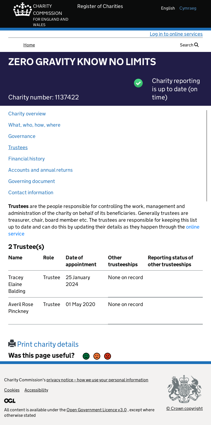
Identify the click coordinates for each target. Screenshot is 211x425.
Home (29, 45)
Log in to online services (176, 34)
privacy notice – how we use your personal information (97, 379)
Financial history (26, 158)
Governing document (31, 181)
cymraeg (187, 8)
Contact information (30, 192)
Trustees (18, 147)
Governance (21, 136)
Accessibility (36, 390)
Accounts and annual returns (40, 170)
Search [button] (189, 45)
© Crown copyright (184, 408)
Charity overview (27, 113)
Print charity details (43, 344)
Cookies (12, 390)
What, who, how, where (34, 125)
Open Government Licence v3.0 (96, 409)
